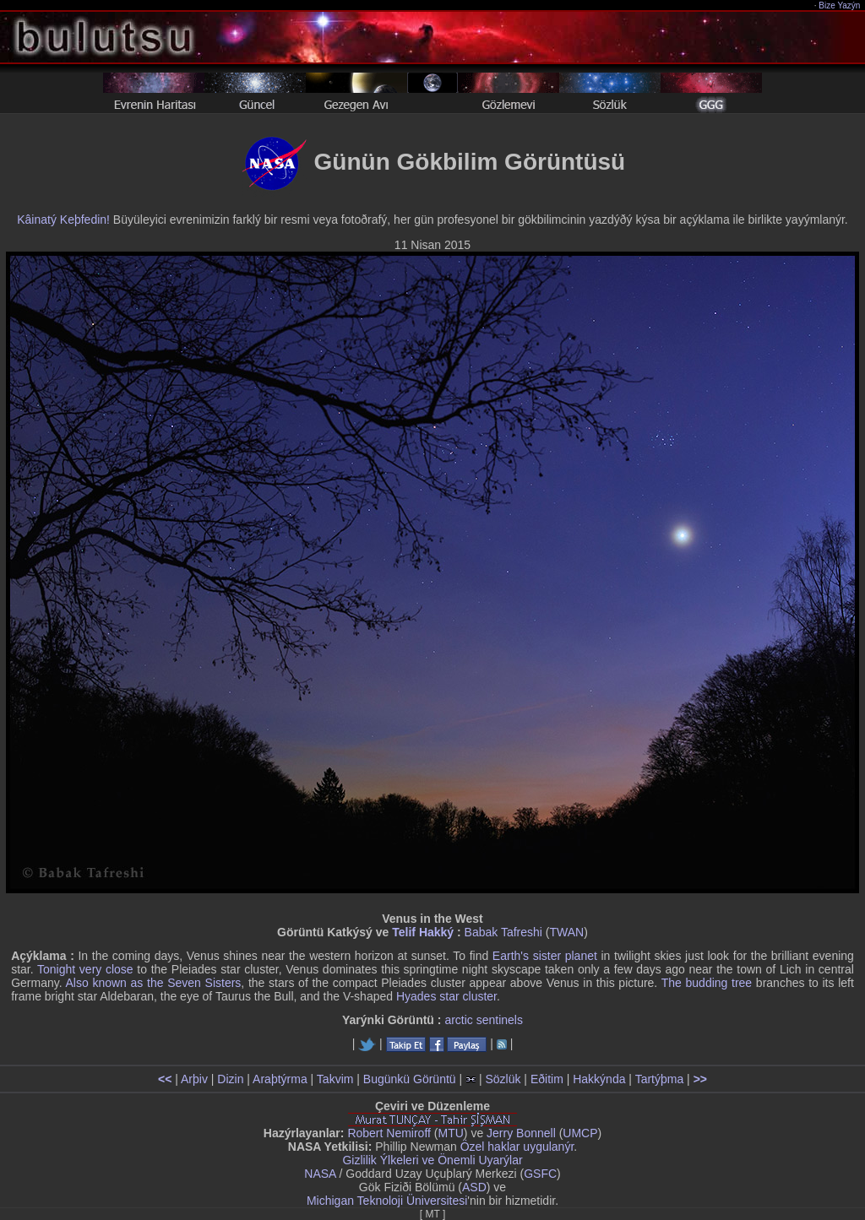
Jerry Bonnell (521, 1133)
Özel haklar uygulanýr (517, 1146)
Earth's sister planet (544, 955)
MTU (451, 1133)
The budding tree (706, 983)
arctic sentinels (483, 1020)
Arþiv (194, 1079)
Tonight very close (85, 969)
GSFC (540, 1173)
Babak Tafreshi (503, 932)
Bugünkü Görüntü (409, 1079)
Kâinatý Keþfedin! (63, 219)
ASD (474, 1187)
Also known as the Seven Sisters (153, 983)
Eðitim (546, 1079)
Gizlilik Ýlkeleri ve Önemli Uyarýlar (432, 1160)
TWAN (567, 932)
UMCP (580, 1133)
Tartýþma (659, 1079)
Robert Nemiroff (389, 1133)
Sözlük (502, 1079)
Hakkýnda (599, 1079)
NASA (319, 1173)
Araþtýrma (280, 1079)
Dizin (230, 1079)
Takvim (335, 1079)
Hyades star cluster (446, 996)
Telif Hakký (423, 932)
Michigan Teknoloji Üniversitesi (387, 1200)
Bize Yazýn (840, 5)
